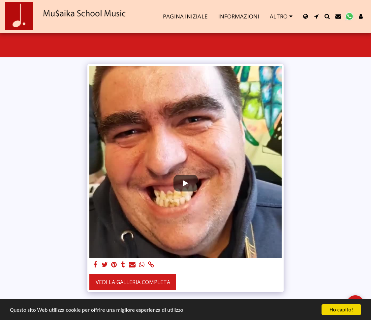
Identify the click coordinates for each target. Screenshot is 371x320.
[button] (316, 16)
